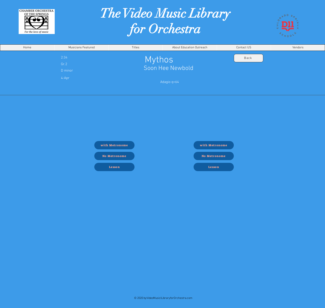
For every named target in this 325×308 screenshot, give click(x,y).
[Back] (248, 58)
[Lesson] (114, 167)
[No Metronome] (114, 156)
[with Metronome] (114, 145)
